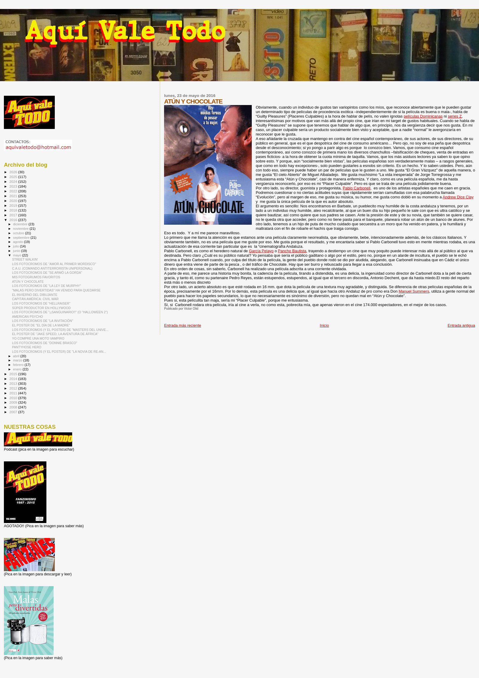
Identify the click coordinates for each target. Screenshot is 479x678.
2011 (13, 393)
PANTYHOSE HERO (26, 347)
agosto (18, 242)
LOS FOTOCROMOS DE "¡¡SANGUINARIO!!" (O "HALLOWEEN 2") (60, 312)
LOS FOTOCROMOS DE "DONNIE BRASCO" (44, 343)
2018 (13, 210)
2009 (13, 402)
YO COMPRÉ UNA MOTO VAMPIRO (38, 338)
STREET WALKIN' (25, 259)
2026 (13, 172)
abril (16, 356)
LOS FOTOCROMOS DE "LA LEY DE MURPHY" (46, 286)
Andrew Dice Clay (458, 197)
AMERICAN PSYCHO (27, 316)
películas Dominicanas (423, 116)
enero (18, 369)
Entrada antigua (461, 325)
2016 (13, 220)
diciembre (20, 224)
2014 (13, 379)
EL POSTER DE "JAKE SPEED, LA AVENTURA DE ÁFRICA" (55, 334)
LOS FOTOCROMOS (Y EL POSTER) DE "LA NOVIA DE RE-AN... (59, 351)
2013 (13, 383)
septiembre (22, 237)
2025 (13, 177)
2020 (13, 201)
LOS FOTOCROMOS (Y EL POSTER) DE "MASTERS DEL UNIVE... (60, 330)
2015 (13, 374)
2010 (13, 398)
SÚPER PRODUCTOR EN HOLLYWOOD (41, 308)
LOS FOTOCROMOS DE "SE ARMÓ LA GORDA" (47, 272)
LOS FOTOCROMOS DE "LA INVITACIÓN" (42, 321)
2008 (13, 407)
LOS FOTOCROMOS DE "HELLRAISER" (41, 303)
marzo (18, 360)
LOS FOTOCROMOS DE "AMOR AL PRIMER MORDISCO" (54, 264)
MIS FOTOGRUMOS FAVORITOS (36, 277)
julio (16, 246)
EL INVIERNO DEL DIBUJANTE (34, 295)
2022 (13, 191)
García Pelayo (261, 251)
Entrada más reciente (182, 325)
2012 (13, 388)
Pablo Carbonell (357, 188)
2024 (13, 181)
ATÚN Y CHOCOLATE (28, 281)
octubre (19, 233)
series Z (455, 116)
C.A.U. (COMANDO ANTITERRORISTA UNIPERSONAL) (52, 268)
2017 (13, 215)
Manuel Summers (414, 291)
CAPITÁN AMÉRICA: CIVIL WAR (35, 299)
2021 (13, 196)
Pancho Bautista (292, 251)
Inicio (324, 325)
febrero (19, 365)
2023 (13, 186)
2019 (13, 205)
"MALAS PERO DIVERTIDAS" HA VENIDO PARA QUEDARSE (56, 290)
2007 (13, 412)
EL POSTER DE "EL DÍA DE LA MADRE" (41, 325)
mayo (17, 255)
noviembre (21, 228)
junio (17, 251)
